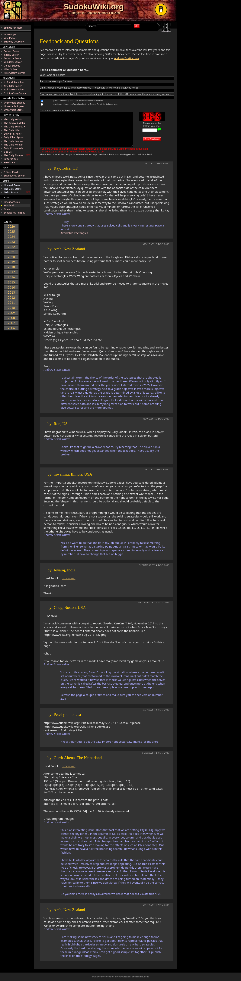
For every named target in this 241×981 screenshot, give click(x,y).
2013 (11, 292)
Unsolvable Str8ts (14, 109)
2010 (11, 307)
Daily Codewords (13, 148)
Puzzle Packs (11, 162)
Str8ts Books (11, 192)
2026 (11, 226)
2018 (11, 267)
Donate (8, 209)
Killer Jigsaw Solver (14, 72)
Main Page (10, 34)
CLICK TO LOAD (68, 578)
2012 (11, 297)
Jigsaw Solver (11, 54)
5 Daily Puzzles (12, 172)
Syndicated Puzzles (14, 212)
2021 (11, 252)
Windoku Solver (13, 62)
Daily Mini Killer (12, 133)
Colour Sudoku (12, 65)
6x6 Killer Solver (13, 86)
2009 (11, 313)
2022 (11, 247)
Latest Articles (12, 202)
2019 (11, 262)
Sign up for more (13, 27)
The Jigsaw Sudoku (14, 123)
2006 (11, 328)
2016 (11, 277)
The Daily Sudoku (13, 119)
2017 (11, 272)
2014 (11, 287)
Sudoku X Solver (13, 58)
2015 (11, 282)
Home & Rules (12, 185)
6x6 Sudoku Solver (14, 82)
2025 (11, 231)
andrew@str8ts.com (126, 58)
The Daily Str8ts (12, 188)
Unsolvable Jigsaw (14, 106)
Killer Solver (10, 69)
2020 (11, 257)
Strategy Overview (14, 41)
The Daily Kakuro (13, 141)
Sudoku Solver (12, 51)
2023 (11, 241)
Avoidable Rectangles (74, 233)
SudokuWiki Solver (14, 175)
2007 (11, 323)
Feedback (9, 205)
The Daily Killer (12, 130)
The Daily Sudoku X (14, 126)
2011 (11, 302)
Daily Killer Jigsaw (14, 137)
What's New (11, 38)
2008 (11, 318)
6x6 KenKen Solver (14, 89)
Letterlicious (11, 159)
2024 (11, 236)
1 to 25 (8, 151)
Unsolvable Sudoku (14, 102)
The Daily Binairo (13, 155)
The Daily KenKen (13, 144)
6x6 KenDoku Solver (15, 93)
